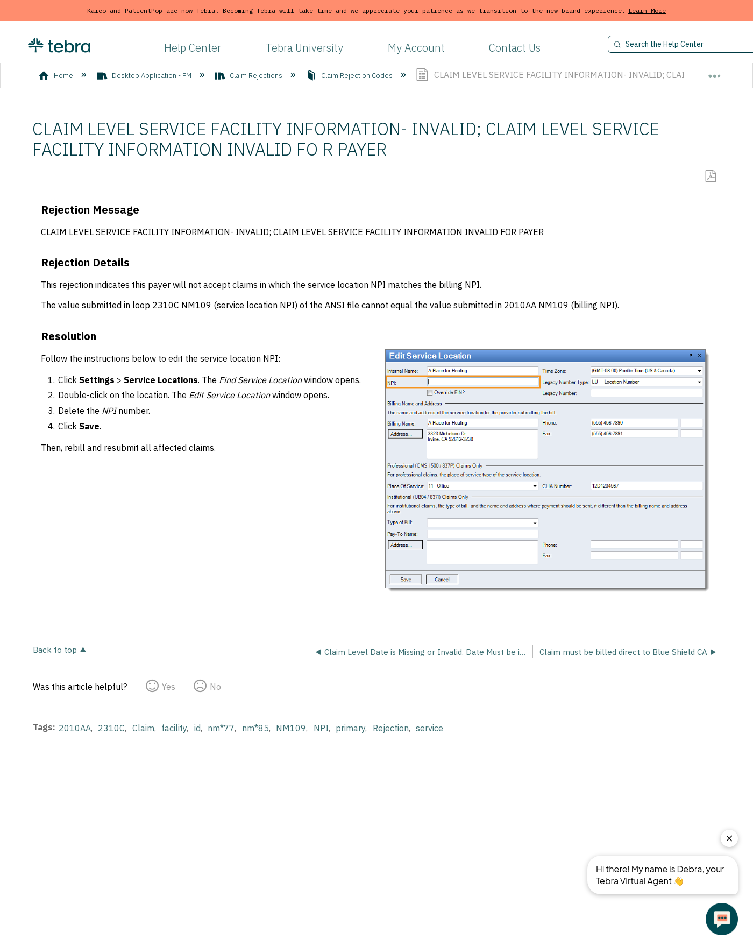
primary (350, 728)
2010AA (75, 728)
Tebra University (304, 47)
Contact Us (515, 47)
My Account (416, 47)
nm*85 (255, 728)
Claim (143, 728)
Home (57, 75)
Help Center (192, 47)
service (429, 728)
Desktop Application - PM (145, 75)
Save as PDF (710, 176)
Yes (168, 686)
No (215, 686)
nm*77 (221, 728)
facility (174, 728)
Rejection (391, 728)
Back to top (55, 649)
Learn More (647, 10)
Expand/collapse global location (714, 71)
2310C (111, 728)
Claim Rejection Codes (350, 75)
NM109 (291, 728)
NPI (321, 728)
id (197, 728)
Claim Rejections (249, 75)
